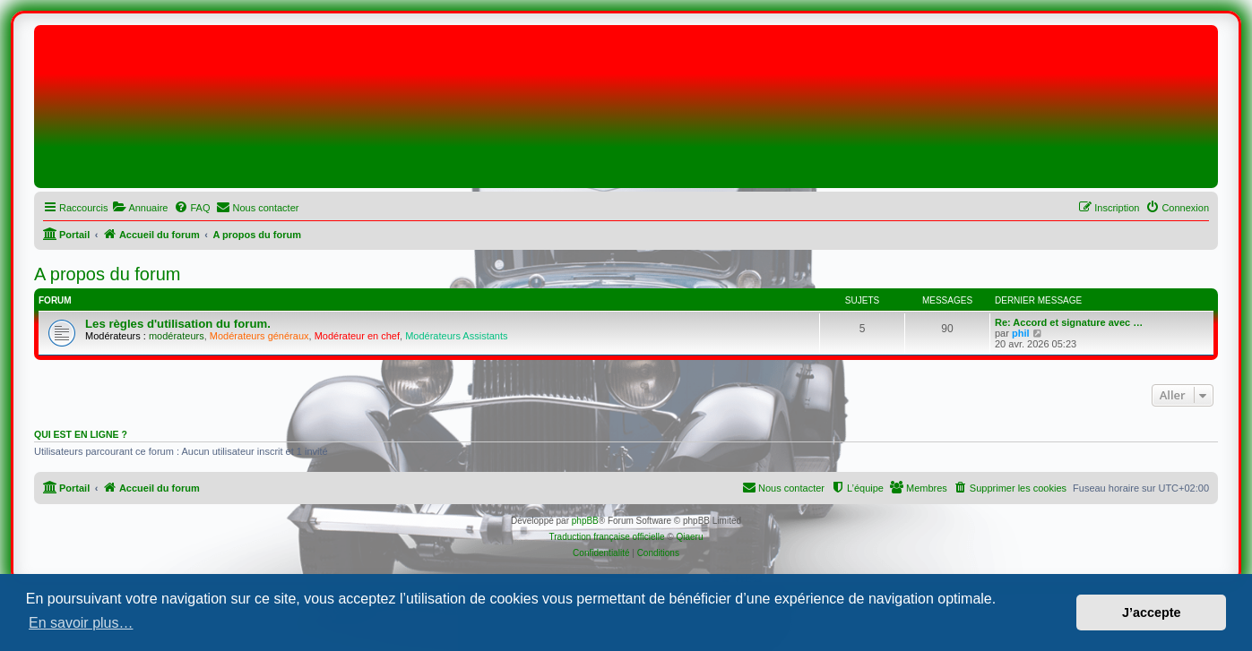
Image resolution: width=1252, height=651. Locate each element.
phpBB (585, 521)
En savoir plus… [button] (81, 622)
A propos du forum (107, 274)
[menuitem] (140, 207)
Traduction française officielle (607, 537)
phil (1021, 333)
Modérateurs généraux (259, 335)
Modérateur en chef (357, 335)
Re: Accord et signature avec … (1069, 322)
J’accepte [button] (1151, 612)
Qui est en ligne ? (80, 434)
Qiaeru (689, 537)
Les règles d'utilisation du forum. (178, 323)
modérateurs (176, 335)
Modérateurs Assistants (456, 335)
